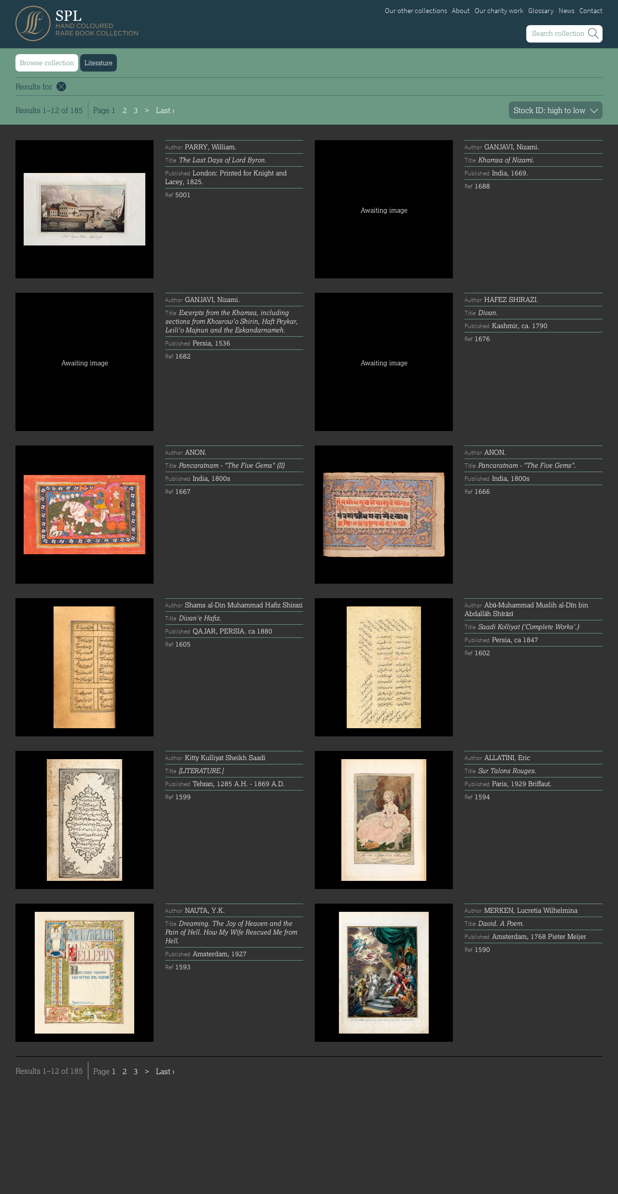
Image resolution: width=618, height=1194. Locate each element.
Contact (591, 10)
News (567, 10)
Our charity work (499, 10)
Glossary (541, 10)
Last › (165, 110)
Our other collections (416, 10)
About (461, 10)
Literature (98, 62)
